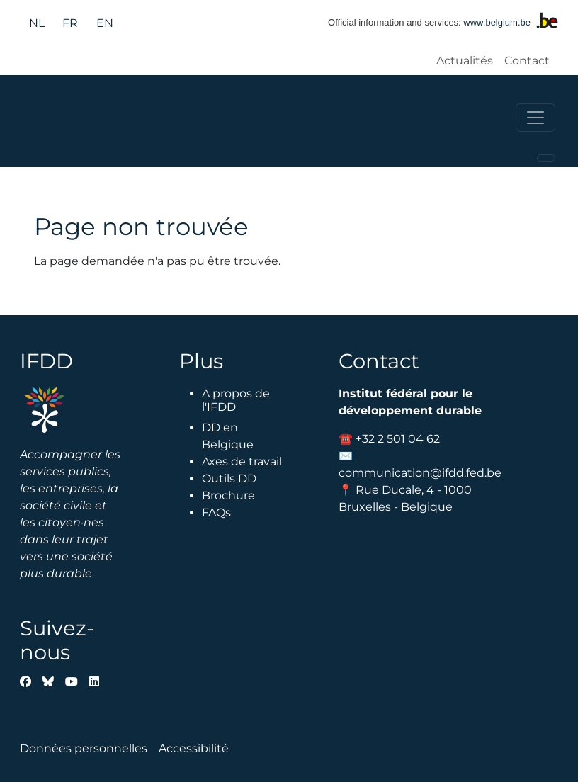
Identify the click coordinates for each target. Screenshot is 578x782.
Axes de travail (242, 461)
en (104, 23)
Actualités (464, 60)
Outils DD (229, 478)
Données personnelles (83, 748)
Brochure (228, 495)
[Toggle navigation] (535, 117)
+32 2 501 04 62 (398, 439)
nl (37, 23)
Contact (527, 60)
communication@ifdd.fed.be (420, 473)
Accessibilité (194, 748)
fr (70, 23)
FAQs (216, 512)
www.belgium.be (497, 22)
